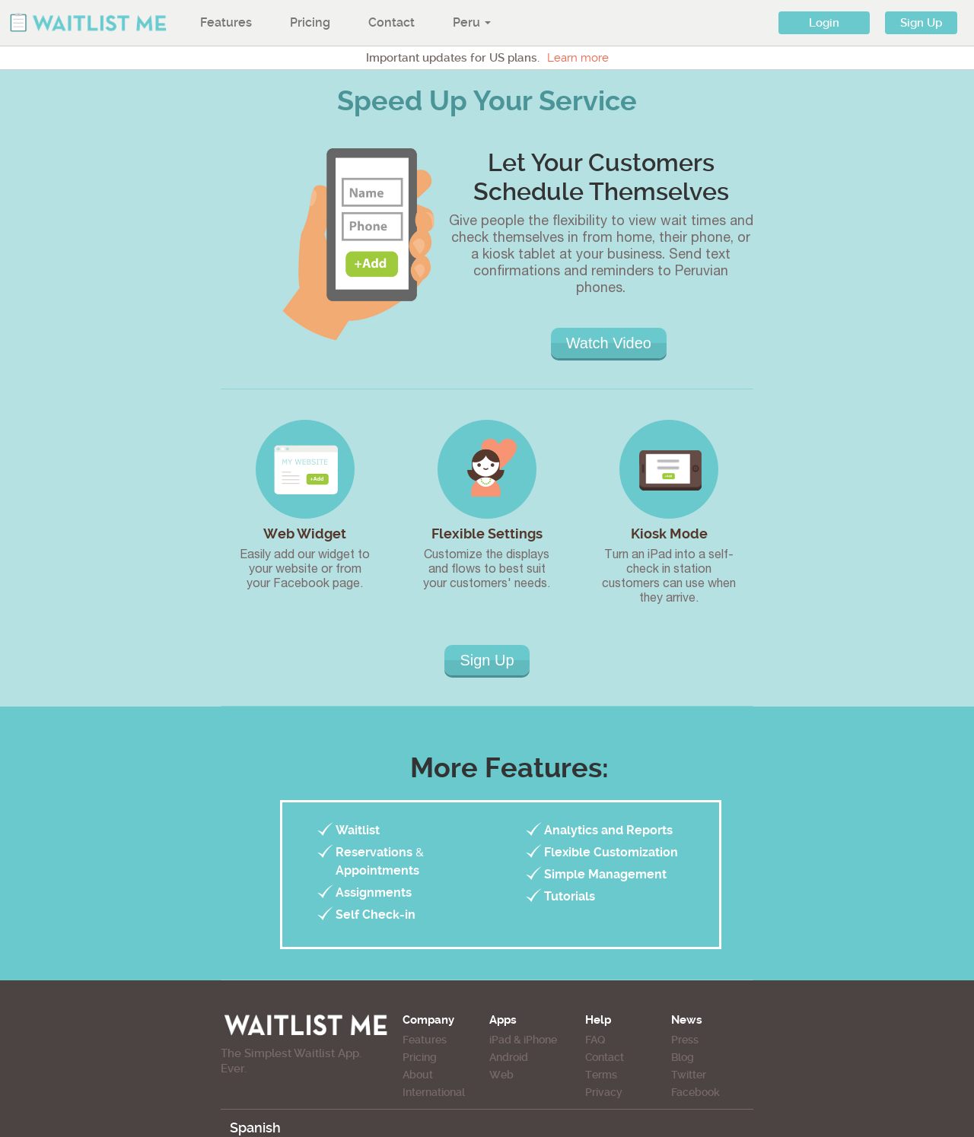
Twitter (688, 1075)
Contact (391, 22)
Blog (682, 1057)
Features (226, 22)
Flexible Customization (611, 852)
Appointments (377, 870)
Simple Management (605, 874)
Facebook (695, 1092)
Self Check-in (375, 914)
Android (508, 1057)
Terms (601, 1075)
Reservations (374, 852)
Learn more (578, 58)
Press (685, 1040)
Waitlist (358, 830)
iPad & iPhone (523, 1040)
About (418, 1075)
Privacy (603, 1092)
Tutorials (569, 896)
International (434, 1092)
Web (501, 1075)
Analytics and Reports (608, 830)
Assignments (374, 892)
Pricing (310, 22)
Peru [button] (472, 22)
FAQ (595, 1040)
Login (824, 23)
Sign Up (921, 23)
